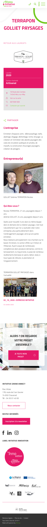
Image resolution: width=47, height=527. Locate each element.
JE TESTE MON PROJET (25, 355)
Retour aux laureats (15, 43)
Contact (26, 518)
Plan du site (18, 518)
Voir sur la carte (15, 98)
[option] (20, 293)
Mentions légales (7, 518)
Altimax (18, 523)
